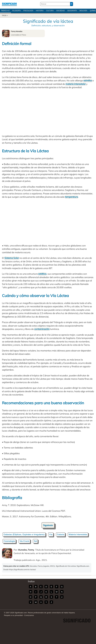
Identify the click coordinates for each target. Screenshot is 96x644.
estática (42, 273)
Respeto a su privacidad (13, 615)
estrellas (87, 80)
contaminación (42, 329)
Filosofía (16, 11)
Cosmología (9, 541)
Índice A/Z (5, 11)
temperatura (71, 196)
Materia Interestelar (78, 534)
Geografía (72, 11)
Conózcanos (29, 615)
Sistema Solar (11, 258)
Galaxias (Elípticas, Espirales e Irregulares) (24, 534)
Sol (35, 541)
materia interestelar (76, 84)
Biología (83, 11)
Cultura (50, 11)
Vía (50, 534)
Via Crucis (24, 541)
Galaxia (60, 534)
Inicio (4, 15)
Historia (39, 11)
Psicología (28, 11)
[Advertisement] (48, 111)
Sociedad (60, 11)
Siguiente (48, 525)
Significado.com (9, 4)
